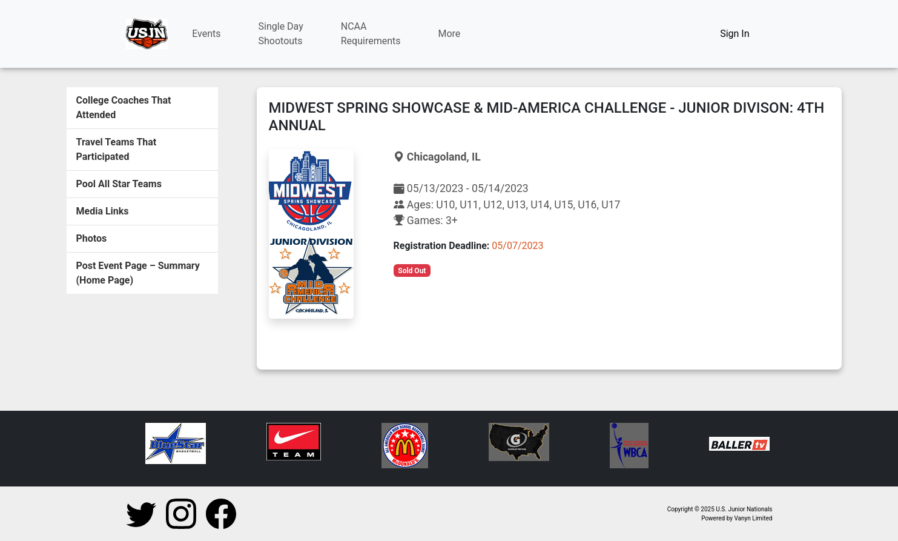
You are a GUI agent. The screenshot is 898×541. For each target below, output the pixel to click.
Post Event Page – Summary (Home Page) (138, 273)
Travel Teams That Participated (116, 149)
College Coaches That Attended (123, 108)
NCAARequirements (371, 34)
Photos (91, 238)
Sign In (734, 33)
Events (206, 33)
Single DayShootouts (281, 34)
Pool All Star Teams (119, 184)
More (449, 33)
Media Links (102, 211)
